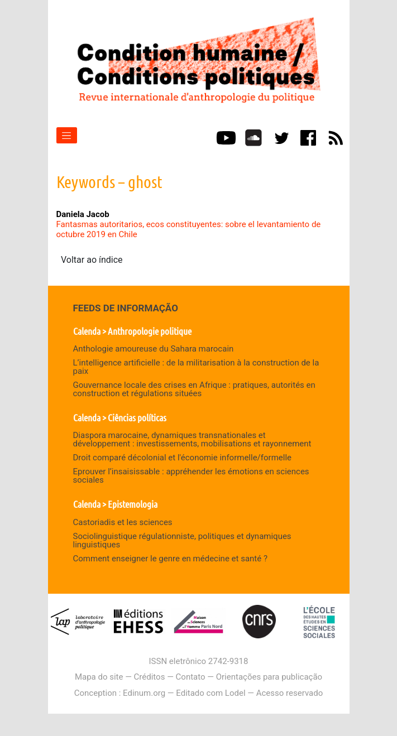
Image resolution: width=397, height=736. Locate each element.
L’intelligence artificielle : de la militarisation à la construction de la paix (196, 367)
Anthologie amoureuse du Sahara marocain (153, 349)
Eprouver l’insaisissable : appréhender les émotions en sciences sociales (191, 475)
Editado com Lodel (210, 693)
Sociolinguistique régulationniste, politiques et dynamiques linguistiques (182, 540)
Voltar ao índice (92, 259)
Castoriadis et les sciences (123, 522)
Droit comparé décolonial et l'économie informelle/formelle (182, 458)
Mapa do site (99, 677)
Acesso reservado (289, 693)
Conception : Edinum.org (119, 693)
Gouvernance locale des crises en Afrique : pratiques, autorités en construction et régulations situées (194, 389)
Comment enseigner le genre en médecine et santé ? (170, 559)
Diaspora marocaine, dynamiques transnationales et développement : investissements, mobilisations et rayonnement (192, 439)
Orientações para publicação (269, 677)
